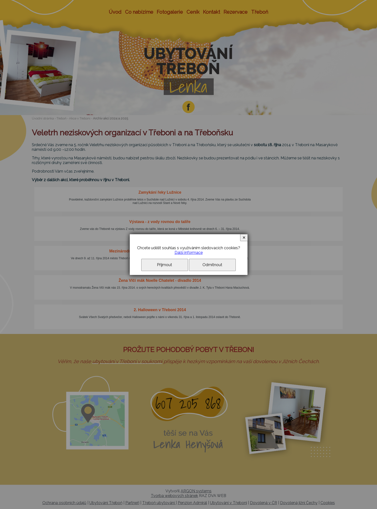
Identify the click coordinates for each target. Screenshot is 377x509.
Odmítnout (212, 264)
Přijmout (164, 264)
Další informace (189, 252)
